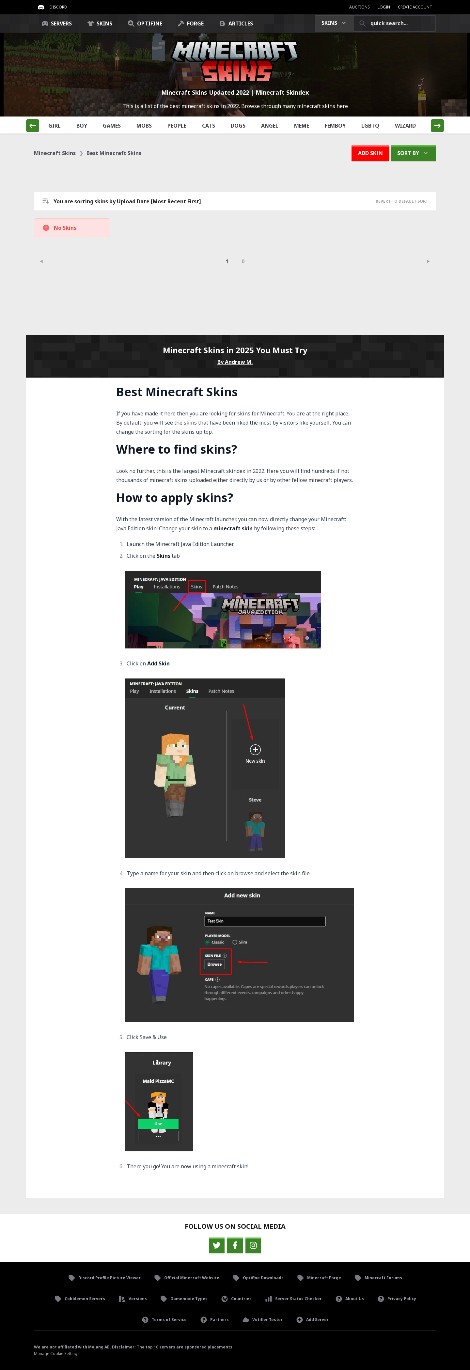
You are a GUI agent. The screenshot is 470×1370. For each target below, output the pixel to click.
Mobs (148, 125)
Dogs (241, 125)
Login (384, 7)
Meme (305, 125)
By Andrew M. (235, 362)
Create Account (415, 7)
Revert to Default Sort (402, 201)
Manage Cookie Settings (57, 1353)
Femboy (338, 125)
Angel (273, 125)
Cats (212, 125)
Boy (85, 125)
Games (115, 125)
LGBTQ (374, 125)
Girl (58, 125)
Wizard (409, 125)
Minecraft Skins (55, 153)
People (180, 125)
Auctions (359, 7)
